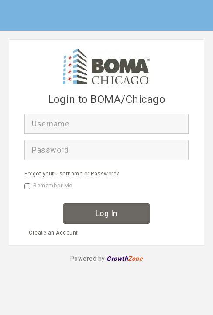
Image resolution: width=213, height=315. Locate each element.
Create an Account (53, 233)
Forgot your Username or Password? (71, 174)
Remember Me (48, 185)
